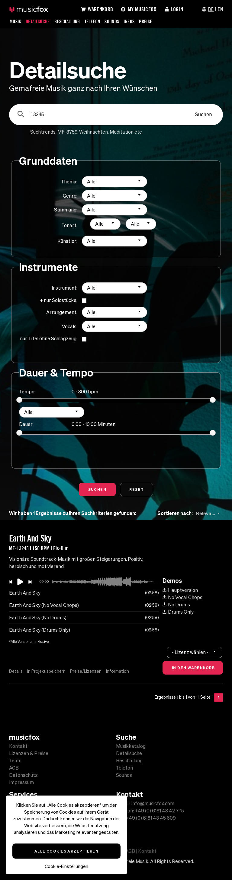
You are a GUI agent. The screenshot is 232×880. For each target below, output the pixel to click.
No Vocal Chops (182, 597)
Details (16, 671)
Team (15, 760)
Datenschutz (23, 775)
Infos (129, 21)
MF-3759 (67, 132)
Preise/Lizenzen (86, 671)
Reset (136, 489)
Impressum (21, 782)
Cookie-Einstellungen (66, 866)
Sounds (112, 21)
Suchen (203, 114)
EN (220, 9)
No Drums (176, 604)
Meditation (122, 132)
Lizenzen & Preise (28, 753)
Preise (145, 21)
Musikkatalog (131, 746)
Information (117, 671)
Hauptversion (180, 590)
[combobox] (114, 181)
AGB (14, 767)
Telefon (92, 21)
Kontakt (18, 746)
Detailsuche (38, 21)
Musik (15, 21)
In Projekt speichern (46, 671)
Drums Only (178, 612)
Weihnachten (93, 132)
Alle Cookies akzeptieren (66, 851)
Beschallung (67, 21)
